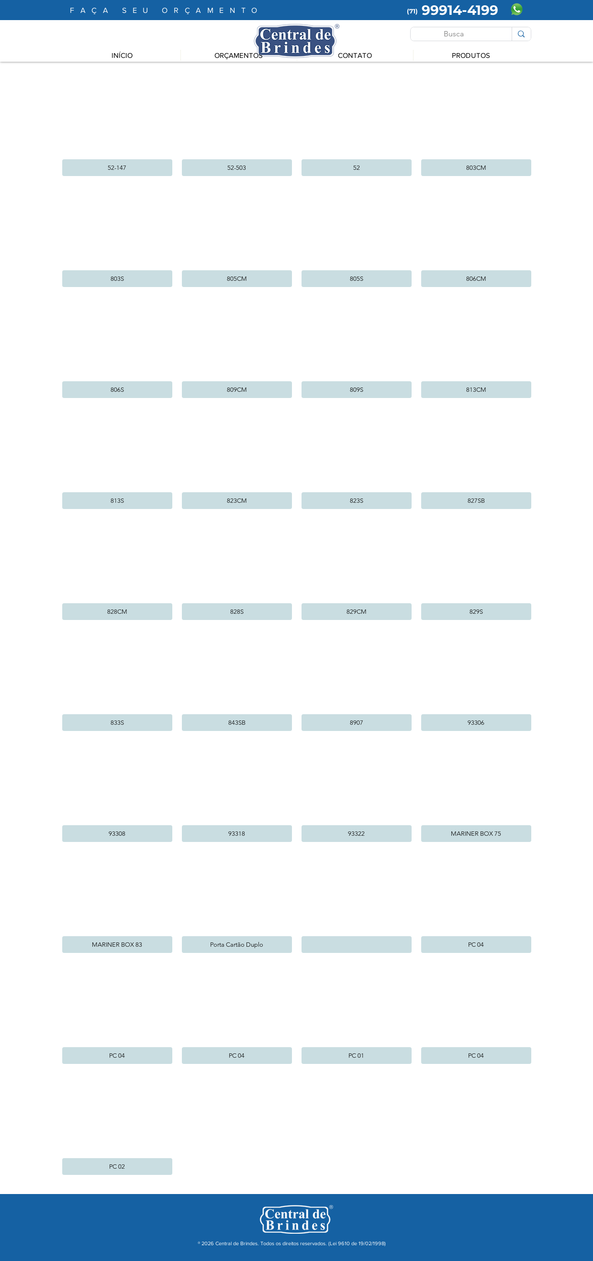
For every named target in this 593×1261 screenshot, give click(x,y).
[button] (117, 125)
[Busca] (454, 34)
